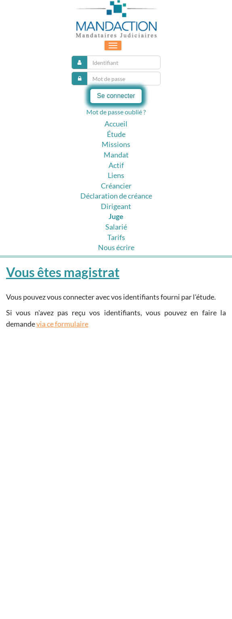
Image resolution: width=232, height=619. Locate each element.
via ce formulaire (62, 323)
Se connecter (116, 95)
